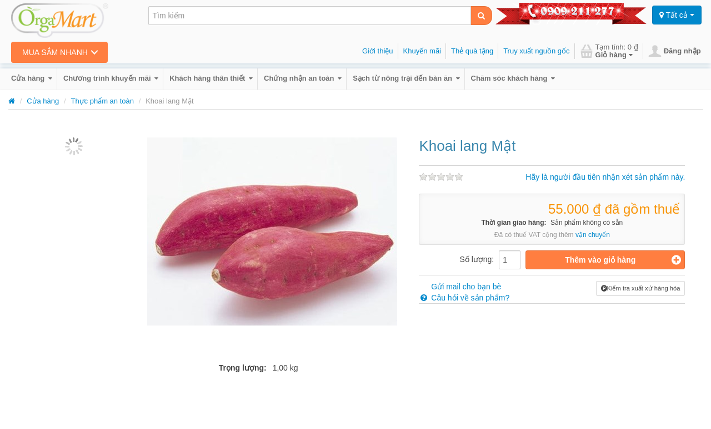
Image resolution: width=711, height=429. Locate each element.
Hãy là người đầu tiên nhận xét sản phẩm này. (605, 176)
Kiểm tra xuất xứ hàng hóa (640, 288)
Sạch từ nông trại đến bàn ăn (406, 78)
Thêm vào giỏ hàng (623, 259)
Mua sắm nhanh (55, 52)
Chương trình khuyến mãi (110, 78)
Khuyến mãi (422, 51)
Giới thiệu (377, 51)
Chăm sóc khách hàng (513, 78)
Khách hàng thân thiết (211, 78)
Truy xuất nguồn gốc (536, 51)
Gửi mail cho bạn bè (460, 286)
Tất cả (676, 15)
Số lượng (475, 259)
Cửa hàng (31, 78)
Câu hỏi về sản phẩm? (464, 297)
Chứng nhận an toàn (303, 78)
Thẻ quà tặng (472, 51)
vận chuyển (592, 235)
